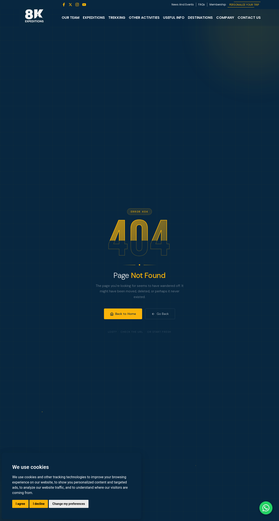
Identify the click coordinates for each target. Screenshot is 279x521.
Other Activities (144, 17)
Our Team (70, 17)
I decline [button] (38, 504)
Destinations (200, 17)
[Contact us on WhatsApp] (265, 507)
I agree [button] (20, 504)
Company (225, 17)
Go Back (160, 314)
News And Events (183, 4)
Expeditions (94, 17)
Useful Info (173, 17)
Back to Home (123, 314)
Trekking (116, 17)
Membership (217, 4)
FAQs (201, 4)
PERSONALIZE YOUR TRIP (244, 5)
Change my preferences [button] (68, 504)
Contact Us (249, 17)
